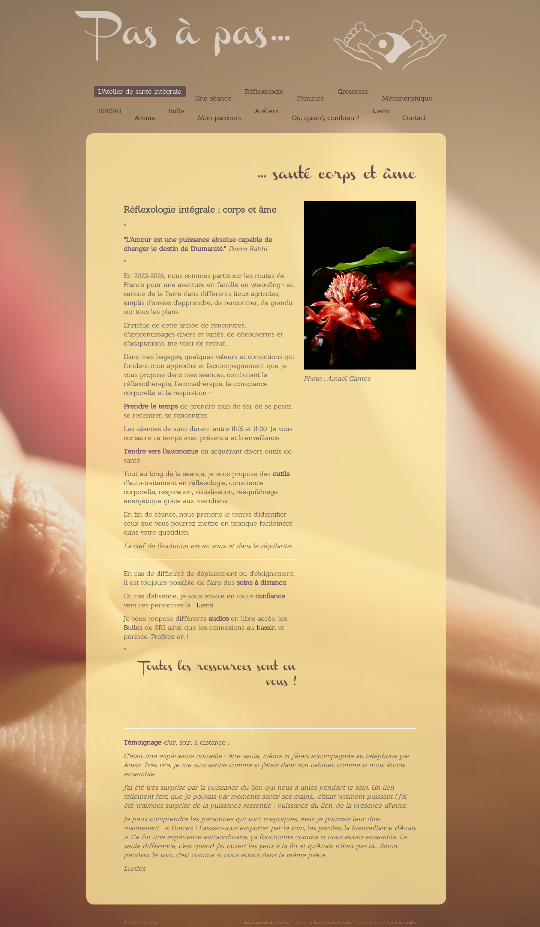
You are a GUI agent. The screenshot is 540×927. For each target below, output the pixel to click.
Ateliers (266, 111)
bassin (266, 628)
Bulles (133, 628)
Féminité (310, 98)
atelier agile (403, 922)
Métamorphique (407, 98)
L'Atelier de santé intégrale (140, 91)
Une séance (213, 98)
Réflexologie (264, 91)
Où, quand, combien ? (325, 118)
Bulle (176, 111)
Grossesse (353, 91)
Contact (414, 118)
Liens (380, 111)
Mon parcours (220, 118)
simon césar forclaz (331, 922)
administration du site (267, 922)
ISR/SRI (110, 111)
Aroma (145, 118)
